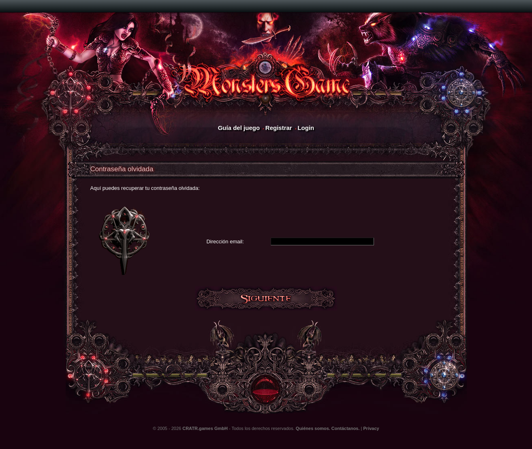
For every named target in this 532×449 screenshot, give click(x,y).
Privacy (371, 428)
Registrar (278, 127)
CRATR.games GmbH (205, 428)
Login (305, 127)
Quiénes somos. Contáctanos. (328, 428)
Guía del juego (239, 127)
